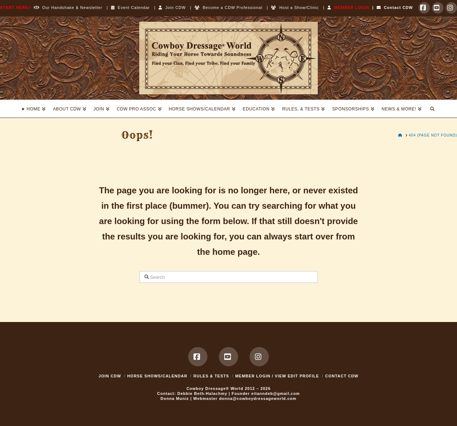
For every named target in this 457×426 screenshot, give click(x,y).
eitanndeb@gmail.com (275, 393)
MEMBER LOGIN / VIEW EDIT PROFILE (277, 376)
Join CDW (172, 7)
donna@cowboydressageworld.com (257, 398)
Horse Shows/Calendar (157, 376)
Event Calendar (130, 7)
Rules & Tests (211, 376)
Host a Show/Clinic (294, 7)
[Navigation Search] (432, 109)
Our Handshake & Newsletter (66, 7)
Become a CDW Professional (229, 7)
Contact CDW (395, 7)
